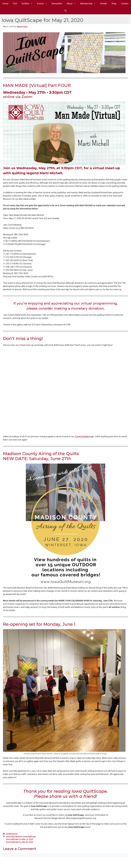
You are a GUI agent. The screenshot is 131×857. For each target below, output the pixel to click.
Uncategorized (11, 834)
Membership (89, 3)
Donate (103, 3)
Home (5, 3)
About (72, 3)
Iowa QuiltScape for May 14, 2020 (19, 839)
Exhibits (28, 3)
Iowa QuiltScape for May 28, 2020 (19, 842)
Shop (113, 3)
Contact (124, 3)
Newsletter (57, 3)
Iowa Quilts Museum (14, 836)
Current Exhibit (82, 436)
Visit (15, 3)
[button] (65, 10)
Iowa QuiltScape (29, 836)
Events (43, 3)
